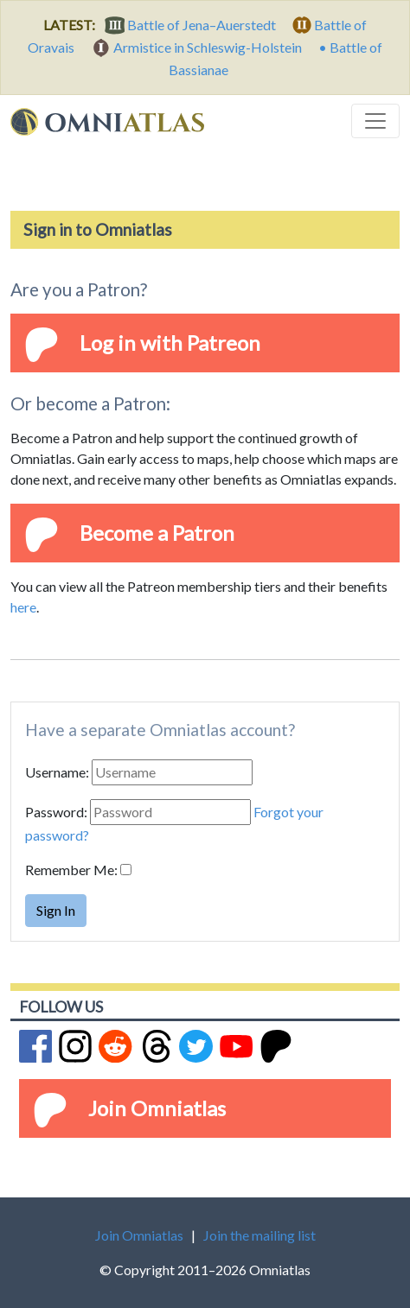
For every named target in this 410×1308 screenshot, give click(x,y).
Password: (56, 811)
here (23, 607)
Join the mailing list (259, 1235)
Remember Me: (71, 869)
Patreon (223, 342)
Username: (57, 772)
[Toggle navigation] (375, 121)
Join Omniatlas (157, 1108)
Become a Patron (157, 532)
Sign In (55, 910)
